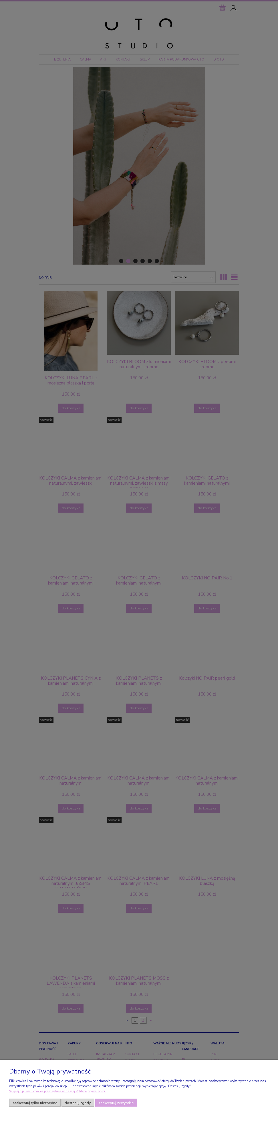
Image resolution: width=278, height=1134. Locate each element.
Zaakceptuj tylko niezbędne (35, 1102)
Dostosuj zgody (78, 1102)
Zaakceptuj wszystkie (116, 1102)
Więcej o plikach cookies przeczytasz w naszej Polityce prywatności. (57, 1091)
